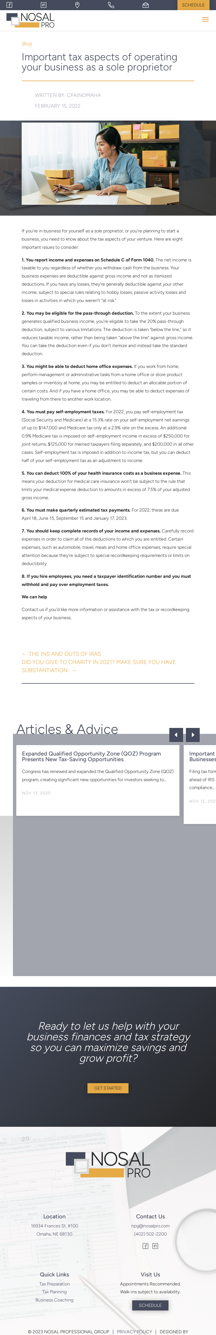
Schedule (193, 5)
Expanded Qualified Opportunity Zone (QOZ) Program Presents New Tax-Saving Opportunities (91, 756)
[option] (97, 780)
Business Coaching (54, 1300)
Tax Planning (54, 1292)
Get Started (108, 1088)
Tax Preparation (54, 1284)
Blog (27, 44)
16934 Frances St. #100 (54, 1226)
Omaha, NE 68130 (54, 1234)
